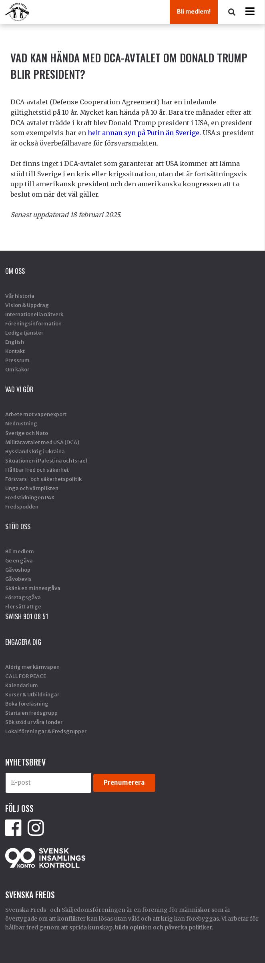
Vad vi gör (19, 389)
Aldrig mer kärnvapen (32, 667)
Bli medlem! (194, 11)
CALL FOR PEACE (25, 676)
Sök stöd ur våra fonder (33, 722)
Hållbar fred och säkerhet (37, 470)
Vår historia (19, 296)
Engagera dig (23, 642)
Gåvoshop (17, 569)
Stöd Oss (17, 526)
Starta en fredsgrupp (31, 713)
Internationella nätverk (34, 314)
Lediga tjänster (24, 332)
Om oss (15, 271)
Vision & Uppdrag (27, 305)
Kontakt (15, 351)
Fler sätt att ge (23, 606)
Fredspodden (21, 506)
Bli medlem (19, 551)
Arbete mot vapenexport (35, 414)
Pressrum (17, 360)
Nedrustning (21, 423)
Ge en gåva (19, 560)
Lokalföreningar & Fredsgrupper (45, 731)
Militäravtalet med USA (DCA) (42, 442)
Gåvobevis (18, 579)
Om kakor (17, 369)
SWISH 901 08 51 (26, 616)
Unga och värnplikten (31, 488)
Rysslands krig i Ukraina (35, 451)
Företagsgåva (23, 597)
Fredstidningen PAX (29, 497)
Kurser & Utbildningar (32, 694)
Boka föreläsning (26, 703)
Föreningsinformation (33, 323)
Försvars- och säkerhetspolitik (43, 479)
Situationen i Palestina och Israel (46, 460)
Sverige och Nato (26, 433)
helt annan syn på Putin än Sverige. (144, 133)
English (14, 342)
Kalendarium (21, 685)
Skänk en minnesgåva (32, 588)
